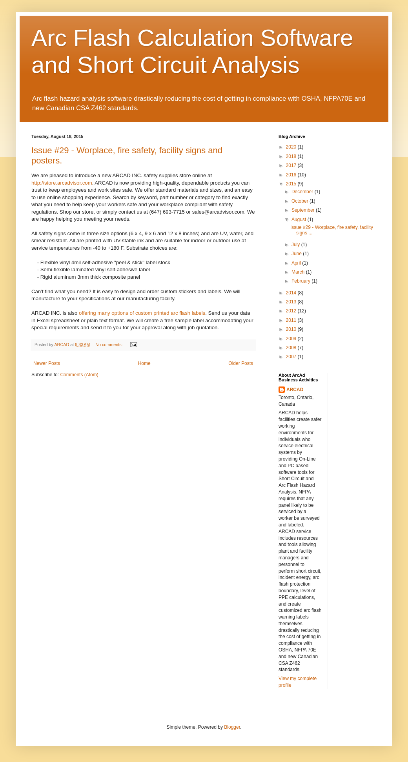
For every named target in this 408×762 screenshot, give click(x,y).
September (303, 210)
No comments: (109, 344)
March (298, 272)
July (296, 244)
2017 (292, 165)
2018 (292, 156)
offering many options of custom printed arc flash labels (142, 313)
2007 (292, 356)
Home (144, 363)
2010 (292, 329)
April (296, 263)
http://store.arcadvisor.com (61, 183)
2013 (292, 302)
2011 (292, 320)
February (301, 281)
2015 (292, 184)
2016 (292, 175)
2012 (292, 311)
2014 (292, 293)
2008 (292, 347)
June (297, 253)
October (300, 201)
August (299, 219)
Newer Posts (46, 363)
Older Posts (240, 363)
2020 (292, 147)
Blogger (232, 727)
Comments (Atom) (79, 374)
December (303, 191)
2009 (292, 338)
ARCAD (294, 389)
